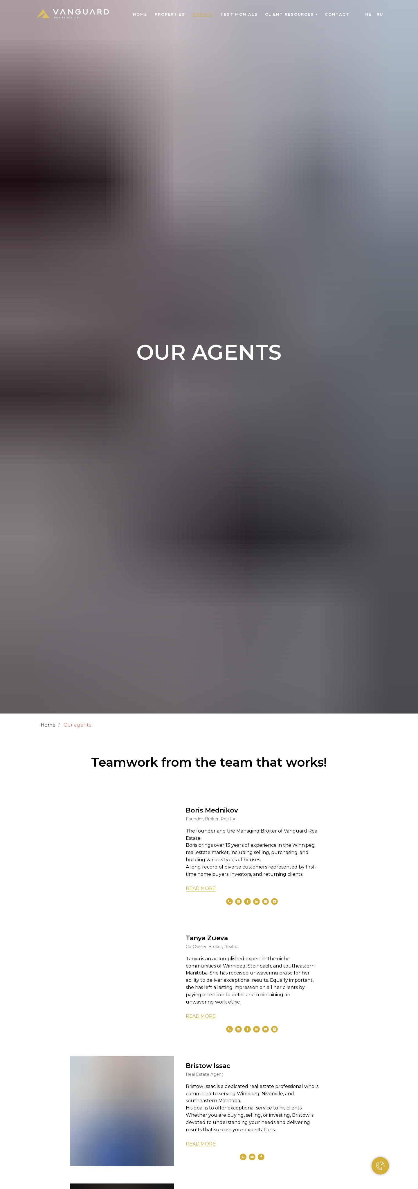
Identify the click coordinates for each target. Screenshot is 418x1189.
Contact (337, 14)
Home (140, 14)
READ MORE (201, 888)
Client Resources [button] (289, 14)
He (368, 14)
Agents (203, 14)
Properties (170, 14)
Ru (379, 14)
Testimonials (238, 14)
